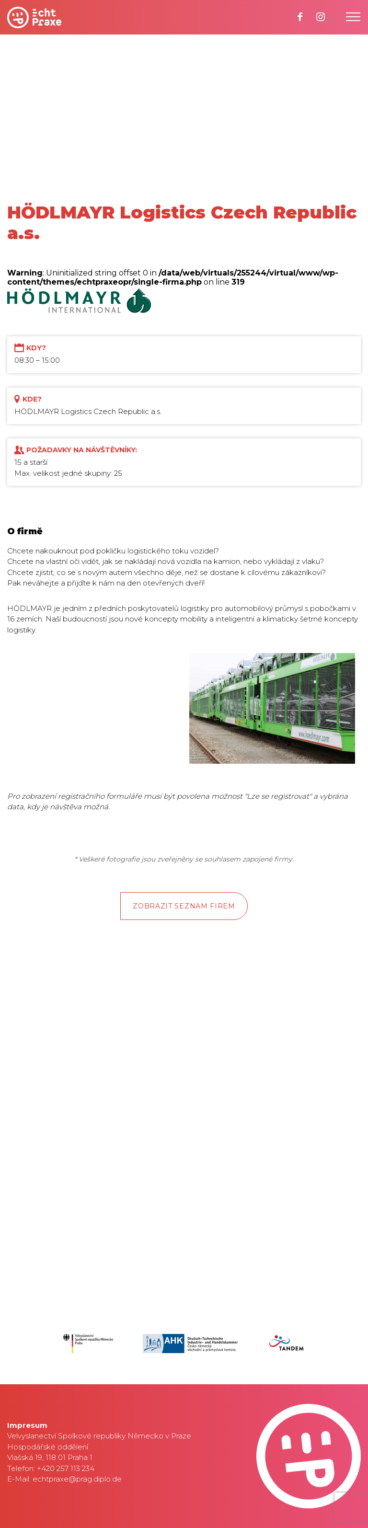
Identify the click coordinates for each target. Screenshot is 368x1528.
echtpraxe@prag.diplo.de (77, 1478)
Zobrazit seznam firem (184, 906)
